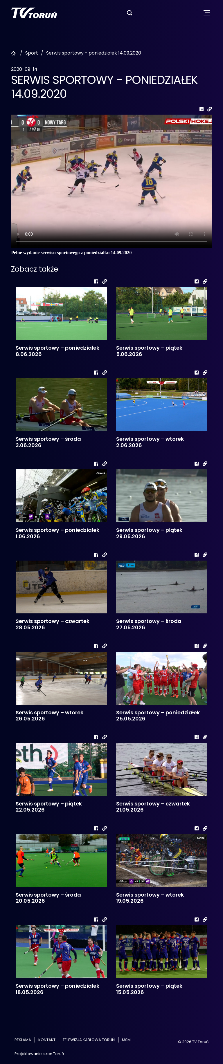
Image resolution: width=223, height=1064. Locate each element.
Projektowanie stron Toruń (39, 1053)
